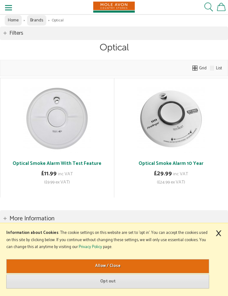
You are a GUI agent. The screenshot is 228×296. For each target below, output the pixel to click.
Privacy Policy (90, 247)
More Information (31, 218)
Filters (16, 33)
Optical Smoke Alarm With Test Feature (57, 163)
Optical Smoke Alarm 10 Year (171, 163)
